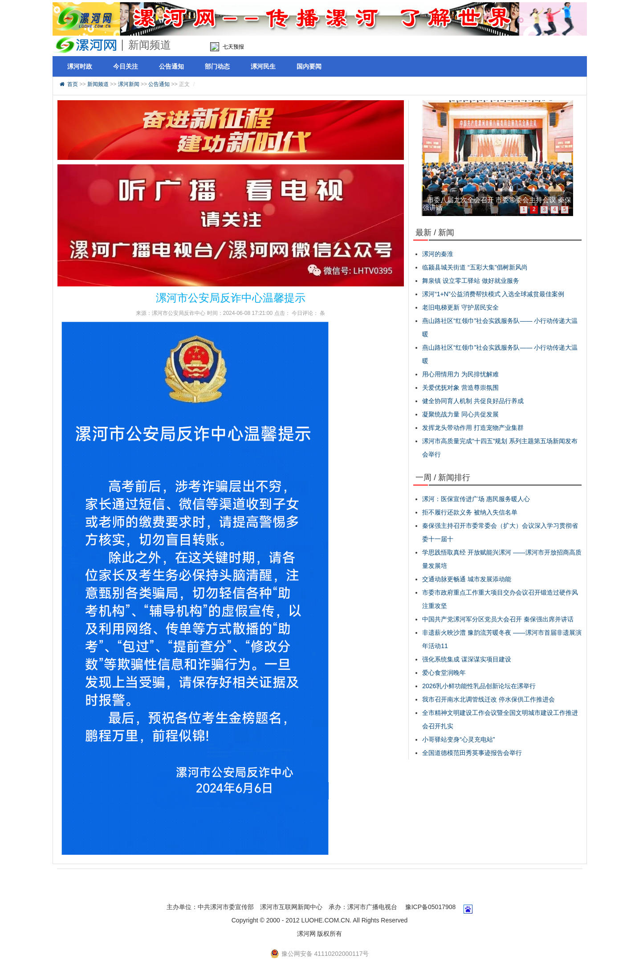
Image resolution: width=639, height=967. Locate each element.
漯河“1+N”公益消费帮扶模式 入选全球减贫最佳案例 (493, 294)
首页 (72, 84)
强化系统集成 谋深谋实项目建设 (466, 659)
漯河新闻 (128, 84)
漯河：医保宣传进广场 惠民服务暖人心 (476, 498)
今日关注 (125, 66)
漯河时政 (79, 66)
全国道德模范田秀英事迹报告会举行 (472, 752)
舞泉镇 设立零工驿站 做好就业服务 (470, 280)
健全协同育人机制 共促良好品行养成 (473, 400)
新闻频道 (98, 84)
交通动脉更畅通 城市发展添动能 (466, 579)
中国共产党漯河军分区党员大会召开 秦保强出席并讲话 (498, 619)
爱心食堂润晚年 (444, 672)
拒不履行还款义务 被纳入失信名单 (469, 512)
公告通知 (171, 66)
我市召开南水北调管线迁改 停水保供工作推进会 (488, 699)
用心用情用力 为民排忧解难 (460, 374)
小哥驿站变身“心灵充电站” (458, 739)
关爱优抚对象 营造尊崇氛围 (460, 387)
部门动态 (217, 66)
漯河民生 (263, 66)
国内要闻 (309, 66)
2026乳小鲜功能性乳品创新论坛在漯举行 (479, 686)
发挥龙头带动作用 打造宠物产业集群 (473, 427)
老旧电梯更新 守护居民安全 (460, 307)
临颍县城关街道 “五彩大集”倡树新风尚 (475, 267)
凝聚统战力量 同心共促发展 (460, 414)
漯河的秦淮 (437, 253)
